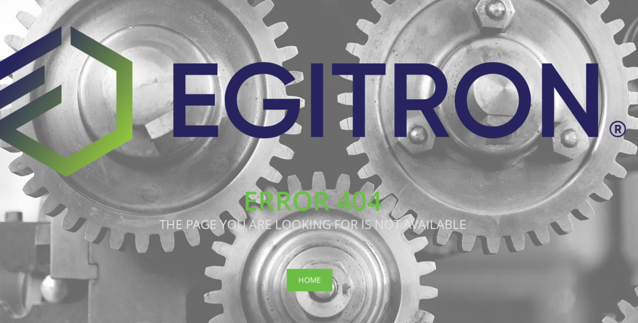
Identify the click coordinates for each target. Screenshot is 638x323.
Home (309, 280)
